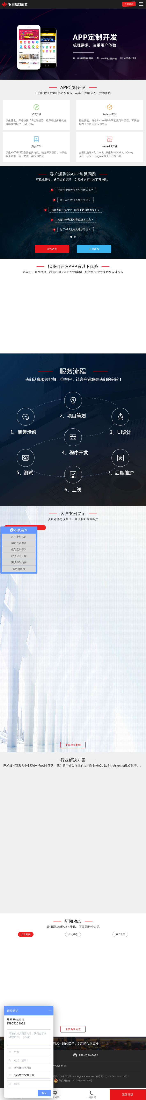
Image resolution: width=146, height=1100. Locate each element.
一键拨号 (91, 1097)
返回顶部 (127, 1094)
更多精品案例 (73, 744)
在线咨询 (55, 1097)
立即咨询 (128, 4)
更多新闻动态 (73, 1029)
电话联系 (94, 249)
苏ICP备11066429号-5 (117, 1076)
